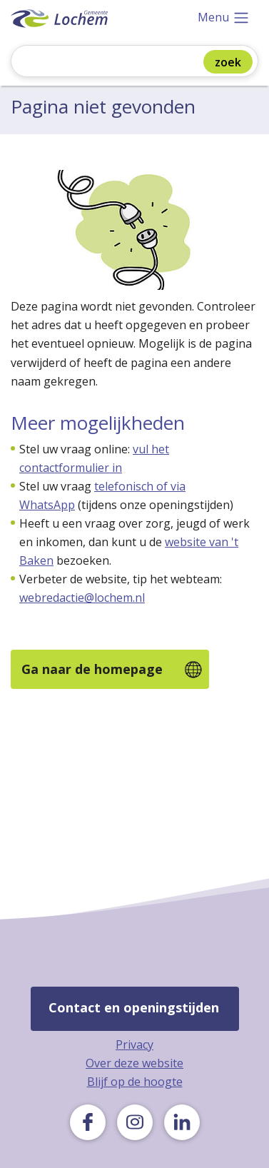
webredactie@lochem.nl (82, 597)
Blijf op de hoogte (135, 1081)
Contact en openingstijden (134, 1007)
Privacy (134, 1044)
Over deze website (134, 1063)
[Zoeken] (117, 62)
